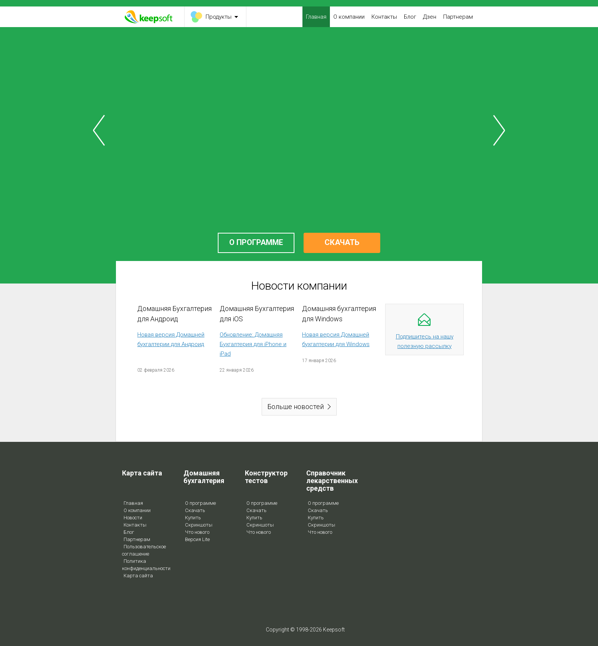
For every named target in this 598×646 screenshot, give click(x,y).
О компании (349, 16)
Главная (316, 16)
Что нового (197, 532)
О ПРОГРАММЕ (256, 242)
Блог (410, 16)
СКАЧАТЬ (342, 242)
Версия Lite (197, 539)
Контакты (384, 16)
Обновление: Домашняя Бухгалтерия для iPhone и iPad (253, 344)
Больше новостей (295, 407)
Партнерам (458, 16)
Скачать (195, 510)
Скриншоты (198, 525)
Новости (133, 517)
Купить (193, 517)
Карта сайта (138, 575)
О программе (200, 503)
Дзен (429, 16)
